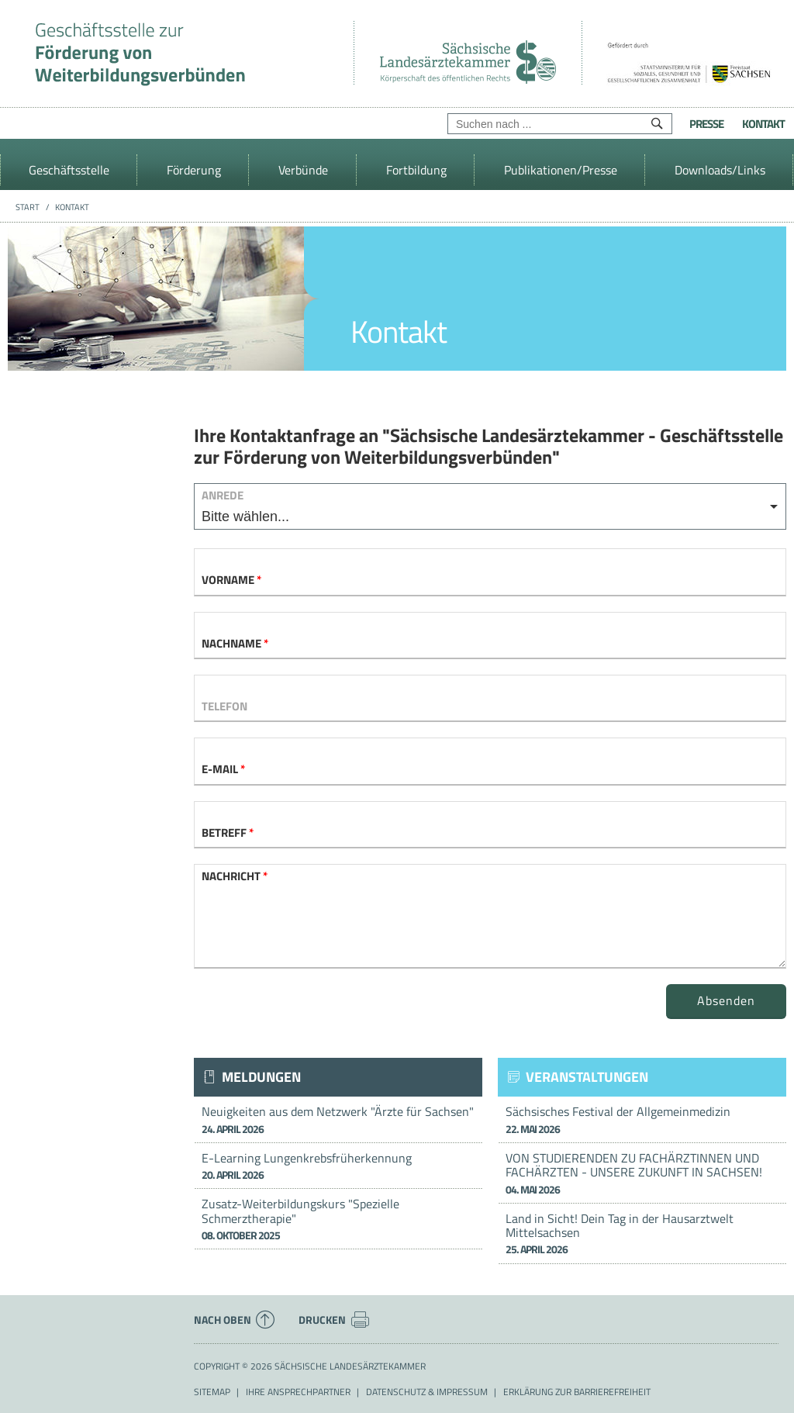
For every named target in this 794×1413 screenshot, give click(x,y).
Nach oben (234, 1320)
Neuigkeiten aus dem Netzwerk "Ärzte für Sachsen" (338, 1119)
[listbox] (490, 506)
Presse (706, 124)
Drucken (334, 1320)
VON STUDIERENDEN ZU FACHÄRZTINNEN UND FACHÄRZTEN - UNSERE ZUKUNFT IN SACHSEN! (642, 1173)
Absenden (726, 1000)
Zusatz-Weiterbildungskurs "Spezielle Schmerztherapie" (338, 1218)
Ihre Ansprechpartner (298, 1392)
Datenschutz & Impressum (427, 1392)
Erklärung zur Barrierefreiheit (577, 1392)
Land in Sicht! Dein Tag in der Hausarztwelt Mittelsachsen (642, 1233)
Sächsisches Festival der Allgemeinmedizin (642, 1119)
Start (28, 207)
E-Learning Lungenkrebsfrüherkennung (338, 1166)
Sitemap (212, 1392)
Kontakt (763, 124)
